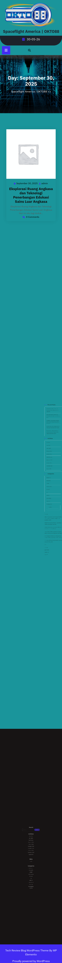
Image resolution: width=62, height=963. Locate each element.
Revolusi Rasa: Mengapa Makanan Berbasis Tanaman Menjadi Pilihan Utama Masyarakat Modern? (52, 457)
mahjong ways (31, 865)
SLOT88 (31, 872)
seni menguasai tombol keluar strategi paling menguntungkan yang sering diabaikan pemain (52, 507)
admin (41, 181)
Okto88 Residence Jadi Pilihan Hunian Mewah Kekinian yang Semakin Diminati (52, 500)
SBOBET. (31, 868)
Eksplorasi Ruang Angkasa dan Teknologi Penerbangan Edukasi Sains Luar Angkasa (31, 190)
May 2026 (31, 847)
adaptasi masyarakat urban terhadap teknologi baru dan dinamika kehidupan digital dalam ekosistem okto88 (52, 498)
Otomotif (49, 484)
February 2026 (31, 850)
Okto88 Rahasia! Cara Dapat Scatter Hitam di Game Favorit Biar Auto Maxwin (52, 502)
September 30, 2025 (28, 181)
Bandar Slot (49, 514)
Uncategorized (50, 491)
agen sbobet (49, 513)
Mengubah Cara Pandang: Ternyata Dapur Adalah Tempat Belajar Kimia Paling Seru (52, 452)
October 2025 (50, 471)
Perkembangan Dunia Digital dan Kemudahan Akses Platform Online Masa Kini (52, 446)
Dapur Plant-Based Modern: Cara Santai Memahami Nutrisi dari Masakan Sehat (52, 449)
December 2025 (31, 852)
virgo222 (49, 515)
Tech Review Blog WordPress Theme (27, 950)
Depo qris (49, 512)
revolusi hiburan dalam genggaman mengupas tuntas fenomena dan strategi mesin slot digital (52, 505)
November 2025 (50, 470)
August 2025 (50, 474)
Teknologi (31, 870)
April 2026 (31, 848)
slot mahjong (50, 488)
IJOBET (49, 481)
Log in (30, 859)
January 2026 (50, 467)
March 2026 (50, 464)
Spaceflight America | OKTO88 (31, 31)
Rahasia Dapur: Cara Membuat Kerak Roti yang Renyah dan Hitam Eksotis (52, 454)
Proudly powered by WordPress (31, 961)
